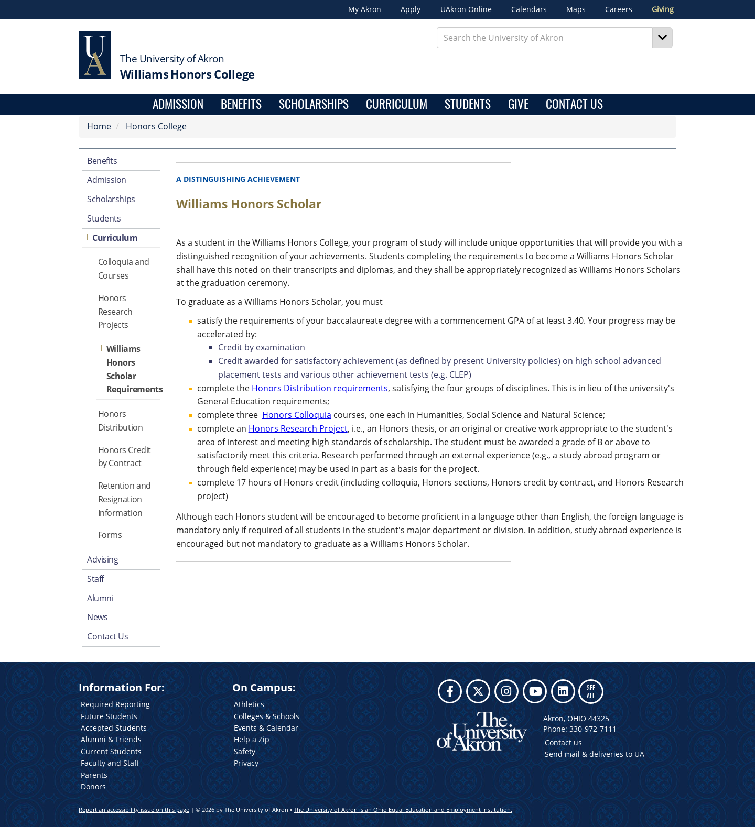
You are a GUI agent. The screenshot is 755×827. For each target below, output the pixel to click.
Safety (244, 751)
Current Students (111, 751)
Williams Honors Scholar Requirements (133, 369)
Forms (110, 535)
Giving (663, 9)
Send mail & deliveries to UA (594, 754)
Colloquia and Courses (123, 268)
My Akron (364, 9)
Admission (178, 104)
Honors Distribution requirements (320, 388)
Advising (102, 559)
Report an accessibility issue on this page (134, 809)
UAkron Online (466, 9)
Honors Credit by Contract (124, 456)
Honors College (156, 126)
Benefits (241, 104)
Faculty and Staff (110, 763)
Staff (95, 579)
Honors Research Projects (115, 311)
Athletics (249, 704)
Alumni (100, 598)
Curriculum (396, 104)
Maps (576, 9)
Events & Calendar (266, 728)
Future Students (109, 716)
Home (99, 126)
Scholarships (314, 104)
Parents (94, 775)
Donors (93, 786)
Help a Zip (251, 739)
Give (518, 104)
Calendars (529, 9)
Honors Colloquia (296, 415)
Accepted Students (114, 728)
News (97, 617)
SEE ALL (591, 691)
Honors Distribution (120, 420)
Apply (410, 9)
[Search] (663, 37)
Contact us (563, 742)
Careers (618, 9)
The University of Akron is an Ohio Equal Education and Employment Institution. (403, 809)
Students (468, 104)
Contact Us (574, 104)
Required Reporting (115, 704)
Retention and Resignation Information (124, 499)
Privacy (246, 763)
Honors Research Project (298, 428)
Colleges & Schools (266, 716)
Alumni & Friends (111, 739)
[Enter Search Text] (545, 37)
